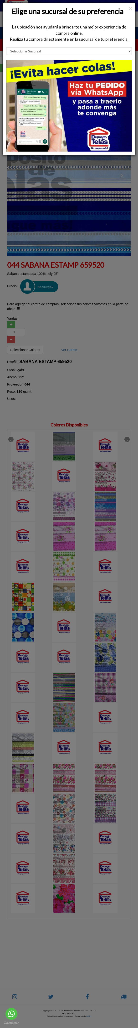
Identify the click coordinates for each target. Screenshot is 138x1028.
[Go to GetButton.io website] (11, 1023)
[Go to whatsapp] (11, 1014)
